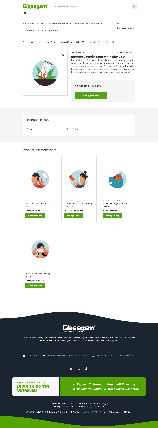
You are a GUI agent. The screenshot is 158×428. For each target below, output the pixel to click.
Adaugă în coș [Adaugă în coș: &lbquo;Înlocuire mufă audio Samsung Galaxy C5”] (74, 215)
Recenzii (98, 23)
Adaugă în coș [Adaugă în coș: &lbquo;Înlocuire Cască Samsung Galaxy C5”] (35, 215)
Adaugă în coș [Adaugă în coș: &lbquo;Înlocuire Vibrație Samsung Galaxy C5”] (112, 215)
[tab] (38, 119)
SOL (40, 412)
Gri (73, 129)
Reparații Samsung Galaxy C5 (72, 42)
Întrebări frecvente (36, 30)
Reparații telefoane (35, 23)
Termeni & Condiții (57, 412)
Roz (77, 129)
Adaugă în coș (91, 95)
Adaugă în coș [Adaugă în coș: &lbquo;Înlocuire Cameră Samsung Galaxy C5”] (35, 285)
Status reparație (125, 28)
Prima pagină (28, 42)
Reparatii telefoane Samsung (47, 42)
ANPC (30, 412)
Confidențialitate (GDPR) (84, 412)
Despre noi (82, 23)
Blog (128, 412)
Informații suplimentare (38, 119)
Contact (55, 30)
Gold (68, 129)
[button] (63, 55)
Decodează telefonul (61, 23)
